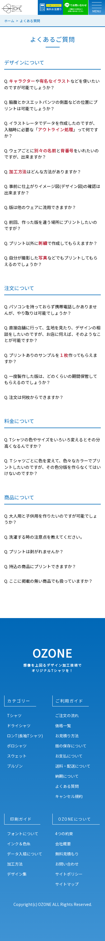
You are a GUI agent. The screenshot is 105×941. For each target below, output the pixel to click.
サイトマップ (67, 884)
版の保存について (71, 746)
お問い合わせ (67, 864)
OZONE (52, 659)
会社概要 (63, 843)
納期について (67, 776)
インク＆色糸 (19, 843)
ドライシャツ (19, 725)
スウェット (17, 756)
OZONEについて (74, 819)
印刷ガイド (21, 819)
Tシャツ (14, 715)
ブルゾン (15, 766)
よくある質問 (67, 786)
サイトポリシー (69, 874)
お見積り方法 (67, 735)
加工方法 (15, 864)
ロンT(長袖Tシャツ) (25, 735)
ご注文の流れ (67, 715)
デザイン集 (17, 874)
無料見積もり (67, 854)
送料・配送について (72, 766)
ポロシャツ (17, 746)
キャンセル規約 (69, 796)
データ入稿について (24, 854)
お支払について (69, 756)
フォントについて (22, 833)
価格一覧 (63, 725)
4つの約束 (64, 833)
